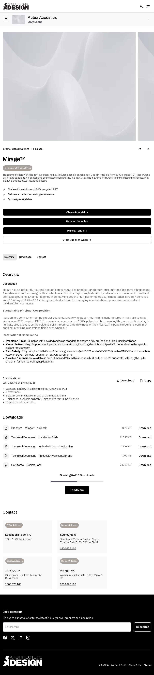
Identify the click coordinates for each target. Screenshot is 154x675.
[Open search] (141, 6)
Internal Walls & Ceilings (16, 149)
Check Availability (77, 212)
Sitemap (147, 665)
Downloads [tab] (25, 257)
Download (125, 380)
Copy (145, 380)
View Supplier (35, 22)
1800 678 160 (68, 548)
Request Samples (77, 221)
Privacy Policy (135, 665)
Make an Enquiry (77, 231)
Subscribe (142, 627)
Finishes (37, 149)
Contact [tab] (41, 257)
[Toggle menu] (148, 6)
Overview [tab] (9, 257)
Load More (77, 490)
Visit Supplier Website (77, 240)
